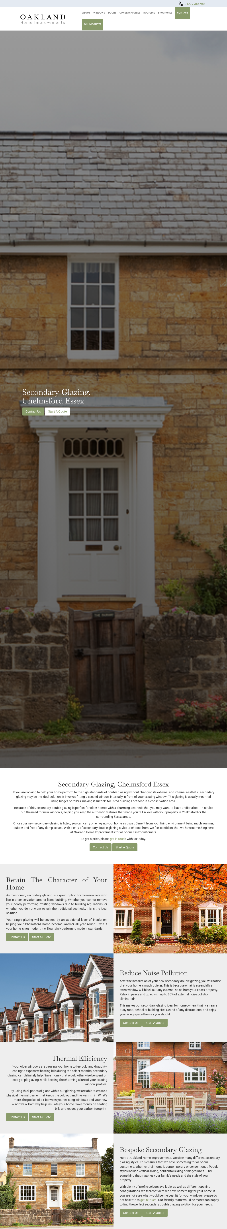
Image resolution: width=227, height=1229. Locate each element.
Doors (112, 12)
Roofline (149, 12)
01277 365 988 (195, 4)
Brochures (165, 12)
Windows (99, 12)
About (86, 12)
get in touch (118, 839)
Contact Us (33, 411)
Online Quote (92, 24)
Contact (182, 12)
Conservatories (129, 12)
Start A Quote (57, 411)
